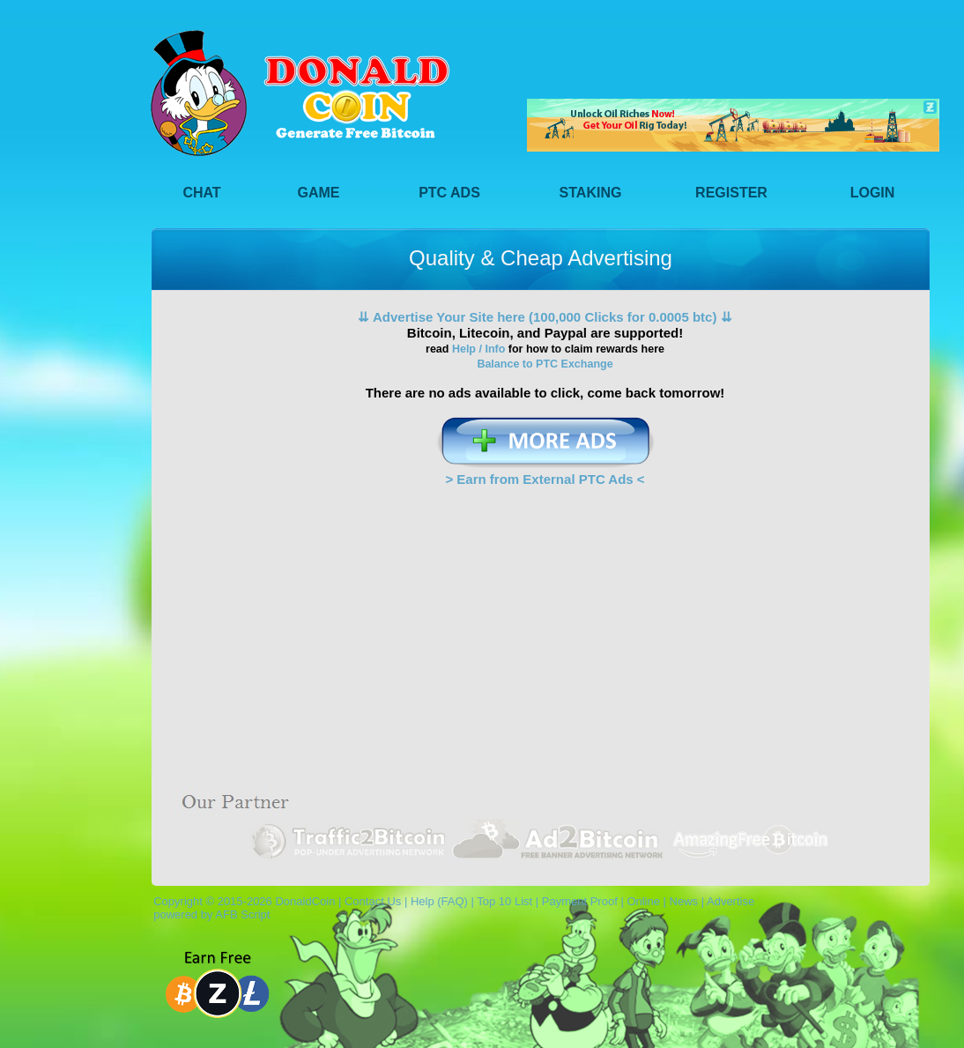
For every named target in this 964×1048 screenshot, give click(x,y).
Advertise (730, 901)
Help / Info (478, 349)
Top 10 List (504, 901)
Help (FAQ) (439, 901)
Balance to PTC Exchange (544, 364)
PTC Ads (449, 192)
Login (872, 192)
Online (643, 901)
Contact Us (373, 901)
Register (731, 192)
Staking (591, 192)
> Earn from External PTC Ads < (544, 479)
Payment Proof (580, 901)
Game (319, 192)
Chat (201, 192)
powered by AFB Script (208, 914)
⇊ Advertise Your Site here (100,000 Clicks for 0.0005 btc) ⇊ (544, 316)
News (684, 901)
